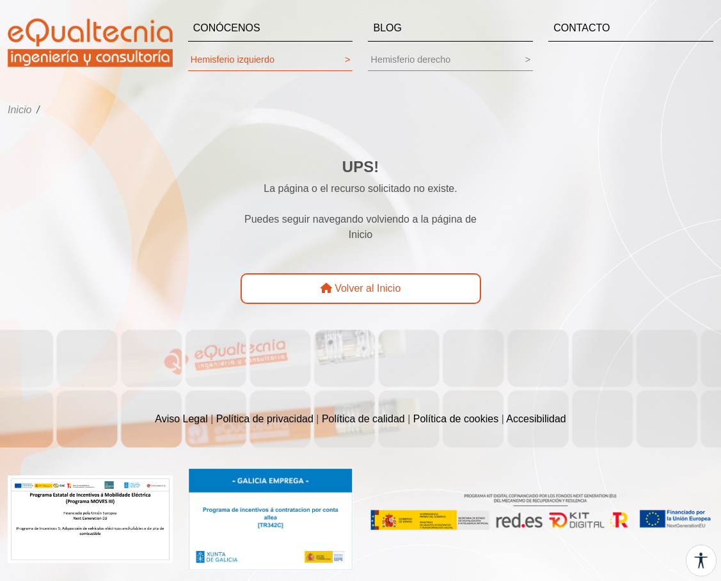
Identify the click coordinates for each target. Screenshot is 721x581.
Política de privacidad (264, 418)
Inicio (19, 109)
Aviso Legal (181, 418)
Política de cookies (455, 418)
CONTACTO (581, 27)
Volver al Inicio (361, 288)
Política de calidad (363, 418)
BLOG (387, 27)
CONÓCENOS (226, 27)
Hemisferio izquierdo (271, 60)
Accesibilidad (536, 418)
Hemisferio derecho (450, 60)
